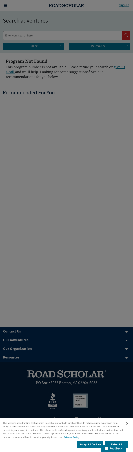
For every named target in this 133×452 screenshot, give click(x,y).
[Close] (127, 423)
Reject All (116, 444)
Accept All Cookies (90, 444)
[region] (66, 435)
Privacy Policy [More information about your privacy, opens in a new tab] (71, 437)
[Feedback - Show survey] (113, 448)
